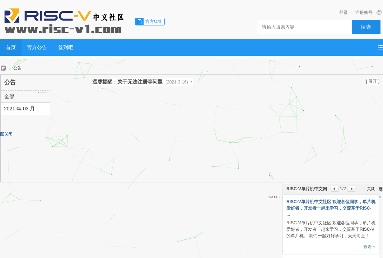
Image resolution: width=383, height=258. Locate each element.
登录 (343, 12)
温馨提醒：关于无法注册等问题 (140, 82)
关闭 (371, 188)
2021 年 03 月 (19, 108)
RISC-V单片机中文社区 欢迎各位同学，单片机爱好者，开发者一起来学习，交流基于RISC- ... (330, 208)
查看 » (369, 247)
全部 (9, 96)
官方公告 (37, 47)
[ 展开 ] (372, 81)
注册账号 (364, 12)
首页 (11, 47)
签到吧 (65, 47)
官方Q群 (153, 21)
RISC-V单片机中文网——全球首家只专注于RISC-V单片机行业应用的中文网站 (3, 68)
